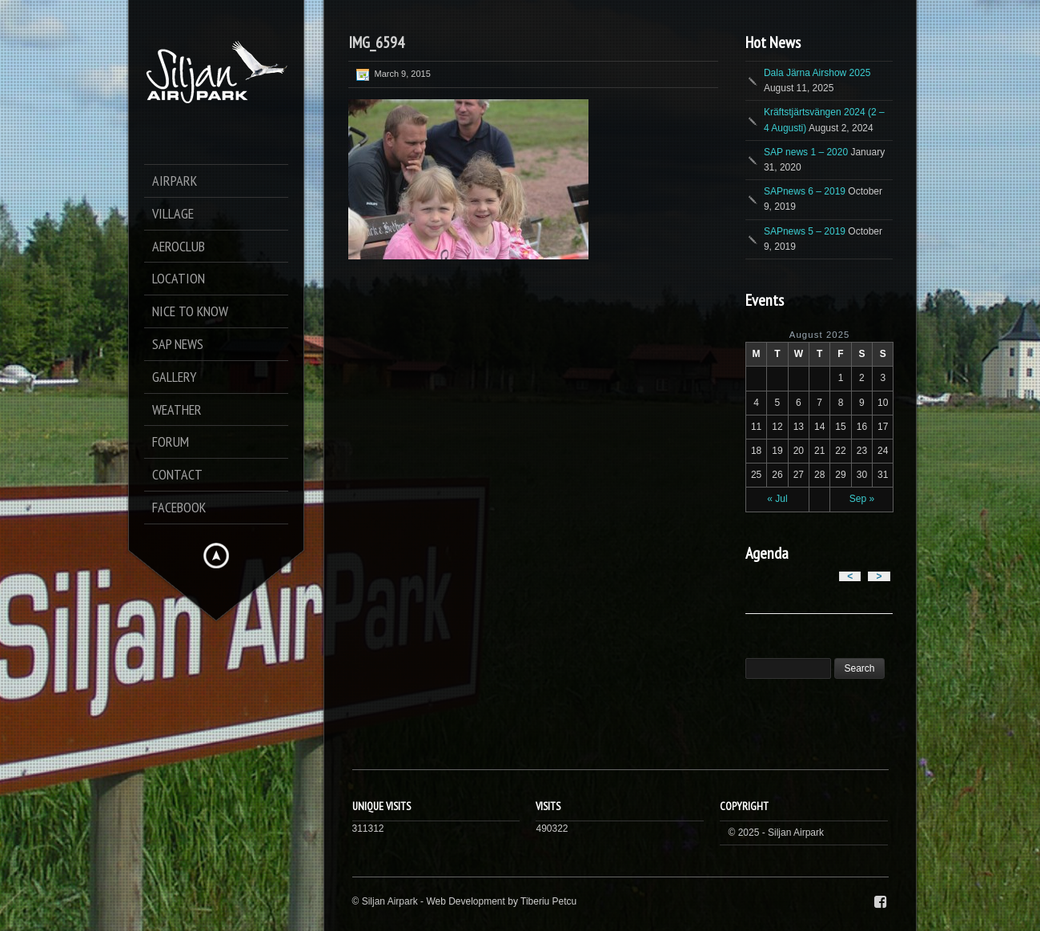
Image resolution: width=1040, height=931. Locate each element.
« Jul (777, 498)
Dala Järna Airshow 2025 (817, 72)
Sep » (861, 498)
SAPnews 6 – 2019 (804, 191)
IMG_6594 (376, 42)
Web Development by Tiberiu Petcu (501, 901)
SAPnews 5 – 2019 (804, 231)
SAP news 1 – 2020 (806, 152)
